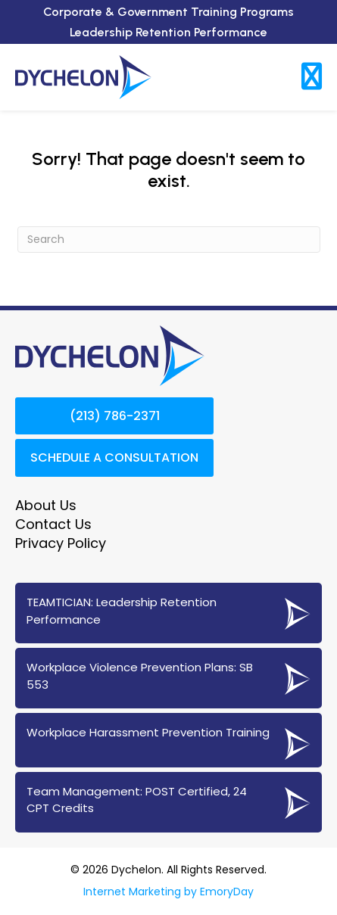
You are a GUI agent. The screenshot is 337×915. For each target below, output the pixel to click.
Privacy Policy (60, 543)
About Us (45, 505)
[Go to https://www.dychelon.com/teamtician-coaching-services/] (168, 613)
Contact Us (53, 524)
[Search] (168, 239)
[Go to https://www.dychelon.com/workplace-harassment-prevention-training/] (168, 740)
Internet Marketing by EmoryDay (168, 891)
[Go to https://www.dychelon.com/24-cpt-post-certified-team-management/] (168, 802)
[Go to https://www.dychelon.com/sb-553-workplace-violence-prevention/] (168, 678)
